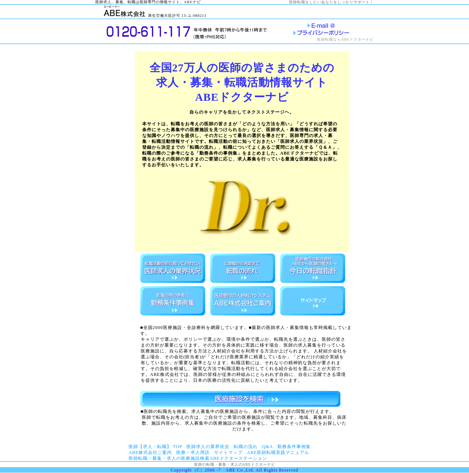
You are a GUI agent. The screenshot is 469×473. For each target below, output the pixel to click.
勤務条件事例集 (294, 446)
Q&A (267, 446)
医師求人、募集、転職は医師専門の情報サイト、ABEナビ (148, 2)
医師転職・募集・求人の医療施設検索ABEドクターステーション (198, 458)
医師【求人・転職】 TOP (155, 446)
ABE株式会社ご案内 (150, 452)
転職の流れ (246, 446)
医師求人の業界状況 (208, 446)
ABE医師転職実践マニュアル (278, 452)
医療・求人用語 (193, 452)
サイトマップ (228, 452)
